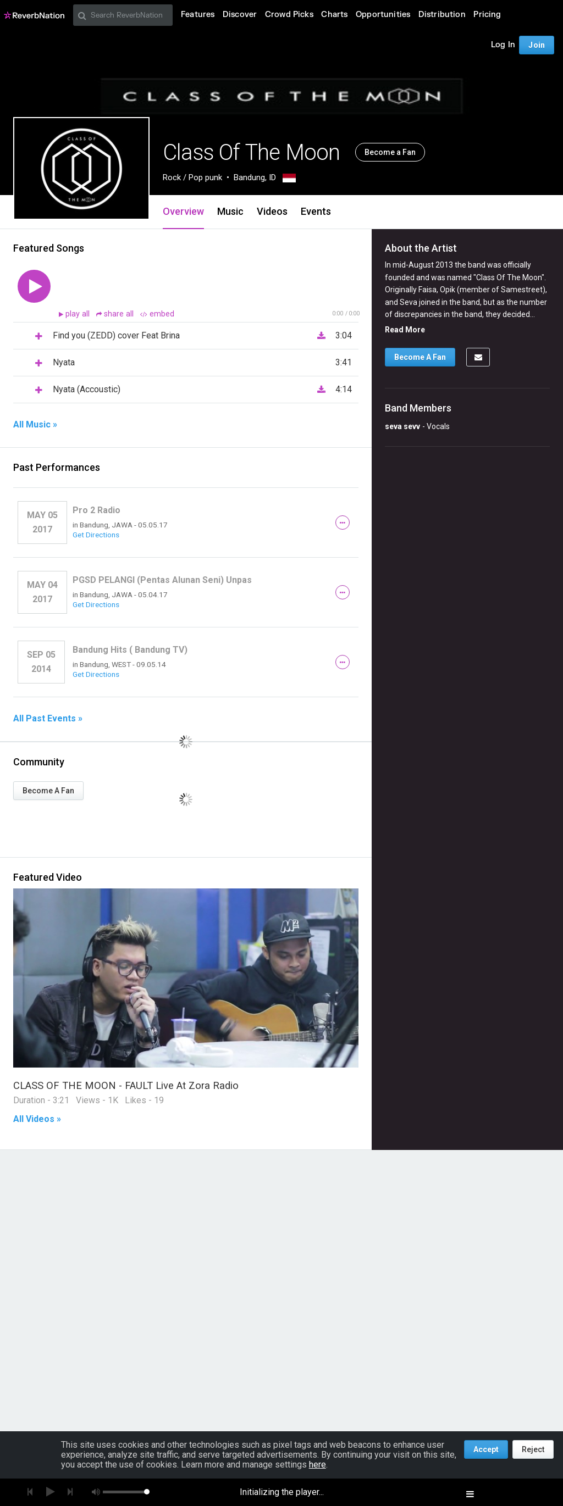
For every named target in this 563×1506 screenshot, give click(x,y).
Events (316, 211)
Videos (272, 211)
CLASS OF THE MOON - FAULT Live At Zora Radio (126, 1085)
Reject (533, 1449)
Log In (503, 44)
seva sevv (402, 426)
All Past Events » (47, 719)
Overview (183, 211)
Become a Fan (390, 152)
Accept (486, 1449)
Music (230, 211)
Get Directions (96, 534)
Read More (405, 329)
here (317, 1464)
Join (536, 45)
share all (116, 314)
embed (157, 314)
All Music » (35, 425)
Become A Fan (48, 790)
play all (78, 314)
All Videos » (37, 1119)
